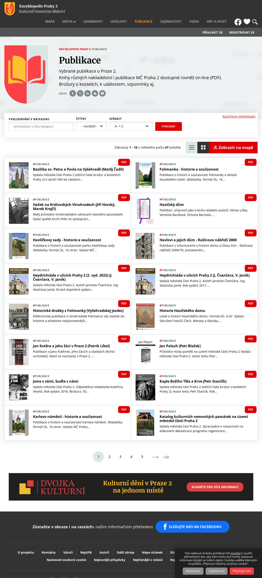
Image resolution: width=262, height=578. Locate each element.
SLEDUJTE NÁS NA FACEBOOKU (196, 516)
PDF (124, 153)
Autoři (104, 540)
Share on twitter (80, 84)
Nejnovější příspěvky (109, 548)
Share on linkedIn (87, 84)
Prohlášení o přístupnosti (225, 540)
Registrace (178, 548)
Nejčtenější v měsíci (148, 548)
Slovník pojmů (204, 548)
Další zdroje (125, 540)
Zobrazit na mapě (236, 138)
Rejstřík (86, 540)
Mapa (85, 8)
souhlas (236, 553)
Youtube (117, 570)
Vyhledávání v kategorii (29, 109)
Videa (203, 8)
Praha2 (151, 570)
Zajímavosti (184, 8)
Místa (98, 8)
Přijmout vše (243, 571)
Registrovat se (241, 23)
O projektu (26, 540)
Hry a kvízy (221, 8)
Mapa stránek (152, 540)
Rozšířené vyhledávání (239, 107)
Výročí (68, 540)
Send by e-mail (95, 84)
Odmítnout (217, 571)
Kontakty (49, 540)
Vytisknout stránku (99, 570)
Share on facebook (72, 84)
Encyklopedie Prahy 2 (75, 39)
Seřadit (115, 109)
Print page (102, 84)
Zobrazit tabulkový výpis (191, 138)
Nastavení (192, 571)
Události (141, 8)
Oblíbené (247, 9)
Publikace (161, 8)
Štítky (81, 109)
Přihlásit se (212, 23)
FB (238, 9)
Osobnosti (120, 8)
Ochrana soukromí (184, 540)
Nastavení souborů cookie (66, 548)
